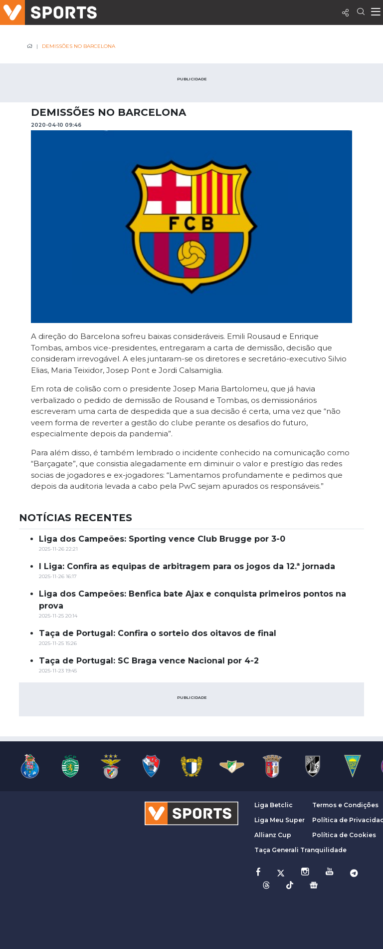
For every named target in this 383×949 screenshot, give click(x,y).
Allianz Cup (272, 835)
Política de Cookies (344, 835)
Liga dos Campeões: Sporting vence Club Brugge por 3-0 (162, 539)
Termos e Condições (345, 805)
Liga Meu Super (279, 820)
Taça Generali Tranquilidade (300, 850)
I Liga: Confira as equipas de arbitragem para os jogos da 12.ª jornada (187, 566)
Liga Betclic (273, 805)
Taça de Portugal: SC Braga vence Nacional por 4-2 (149, 660)
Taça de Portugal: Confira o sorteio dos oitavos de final (157, 633)
